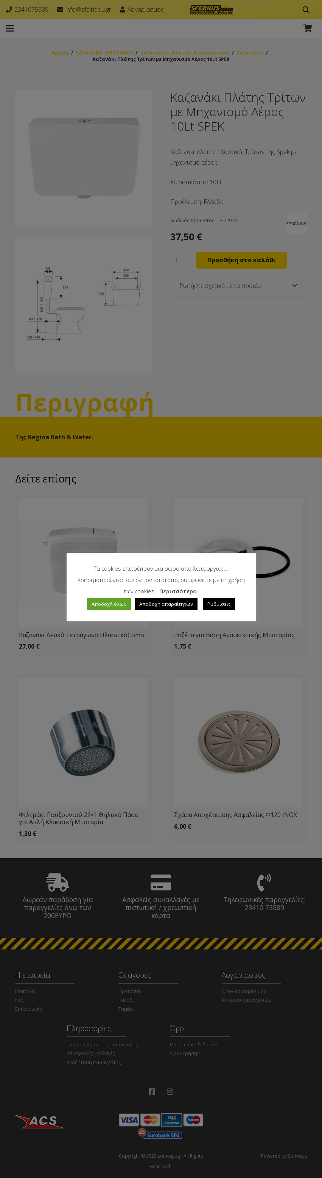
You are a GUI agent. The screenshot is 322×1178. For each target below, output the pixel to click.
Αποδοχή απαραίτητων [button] (166, 604)
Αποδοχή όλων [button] (109, 604)
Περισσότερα (178, 591)
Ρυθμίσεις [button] (218, 604)
